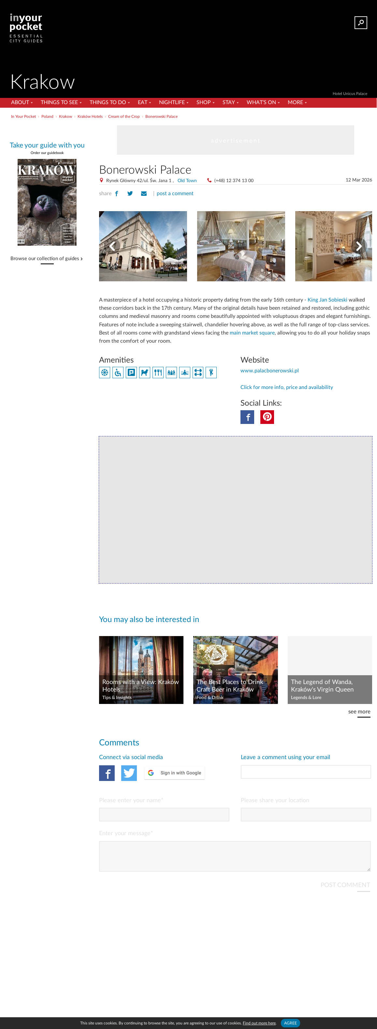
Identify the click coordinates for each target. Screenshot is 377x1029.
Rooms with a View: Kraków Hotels (140, 686)
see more (359, 711)
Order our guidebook (47, 153)
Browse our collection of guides (44, 259)
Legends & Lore (306, 697)
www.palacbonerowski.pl (269, 370)
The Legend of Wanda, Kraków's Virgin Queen (322, 686)
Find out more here (259, 1023)
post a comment (175, 193)
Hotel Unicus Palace (350, 94)
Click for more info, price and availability (286, 387)
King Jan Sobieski (327, 300)
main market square (252, 332)
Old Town (187, 181)
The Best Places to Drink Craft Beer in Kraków (229, 686)
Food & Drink (209, 697)
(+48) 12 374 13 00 (234, 181)
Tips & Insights (117, 697)
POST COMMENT (345, 890)
